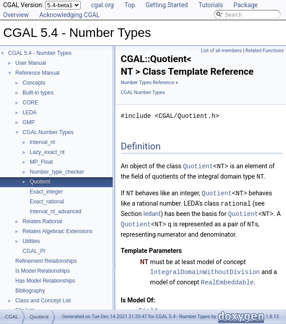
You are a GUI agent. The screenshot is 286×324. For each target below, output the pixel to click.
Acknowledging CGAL (69, 14)
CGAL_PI (34, 251)
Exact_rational (47, 201)
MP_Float (41, 162)
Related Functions (264, 51)
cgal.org (102, 5)
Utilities (31, 241)
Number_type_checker (57, 172)
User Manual (30, 63)
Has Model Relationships (45, 281)
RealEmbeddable (227, 278)
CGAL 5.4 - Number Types (40, 53)
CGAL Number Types (48, 132)
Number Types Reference (147, 83)
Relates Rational (42, 221)
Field (148, 307)
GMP (29, 122)
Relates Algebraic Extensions (57, 231)
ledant (152, 212)
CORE (30, 102)
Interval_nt (42, 142)
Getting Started (166, 5)
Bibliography (30, 291)
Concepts (34, 83)
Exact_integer (46, 192)
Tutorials (211, 5)
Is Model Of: (138, 296)
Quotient (40, 182)
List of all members (221, 51)
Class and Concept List (43, 300)
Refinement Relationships (46, 261)
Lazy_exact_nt (47, 152)
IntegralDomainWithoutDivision (205, 269)
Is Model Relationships (42, 271)
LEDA (29, 112)
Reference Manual (37, 73)
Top (129, 5)
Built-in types (38, 93)
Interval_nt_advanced (56, 211)
